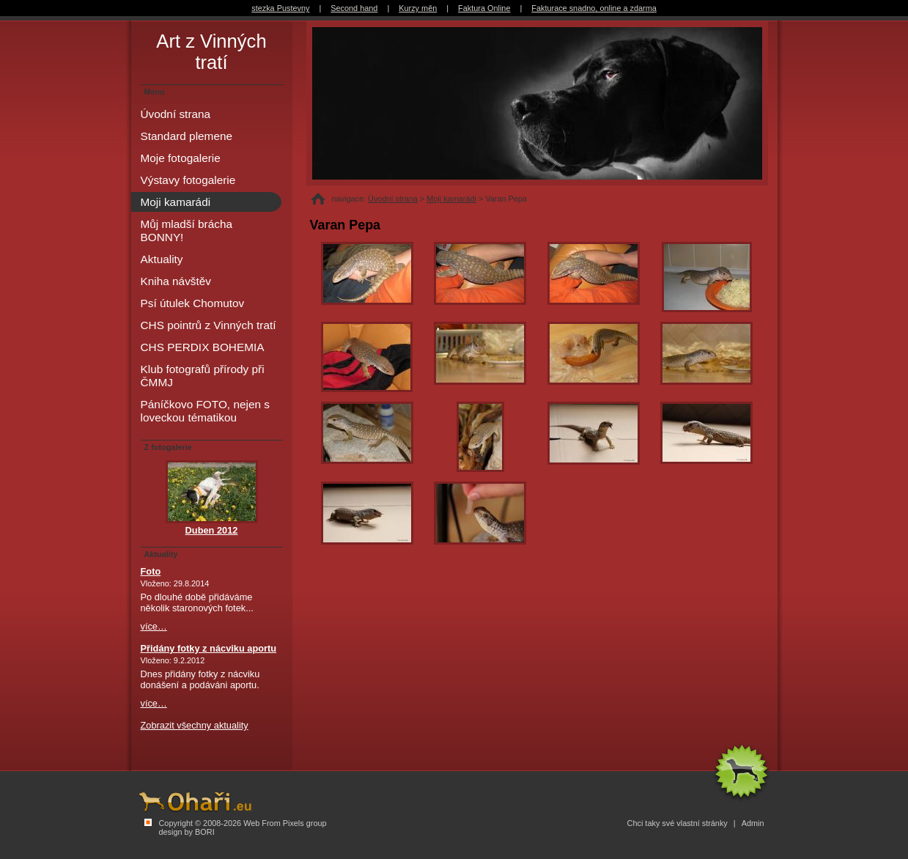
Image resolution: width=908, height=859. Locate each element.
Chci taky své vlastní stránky (677, 823)
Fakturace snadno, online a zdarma (593, 8)
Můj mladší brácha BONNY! (187, 230)
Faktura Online (484, 8)
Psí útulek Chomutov (193, 303)
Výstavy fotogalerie (188, 180)
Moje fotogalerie (181, 158)
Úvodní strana (393, 198)
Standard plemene (187, 136)
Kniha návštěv (176, 281)
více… (154, 626)
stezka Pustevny (280, 8)
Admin (753, 823)
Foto (151, 571)
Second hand (354, 8)
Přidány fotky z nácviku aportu (209, 648)
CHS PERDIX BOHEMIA (203, 347)
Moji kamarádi (451, 198)
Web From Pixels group (284, 823)
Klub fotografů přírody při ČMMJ (203, 375)
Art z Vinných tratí (211, 52)
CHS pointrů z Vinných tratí (208, 325)
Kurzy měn (418, 8)
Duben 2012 (211, 530)
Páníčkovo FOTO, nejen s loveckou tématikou (205, 411)
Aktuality (162, 259)
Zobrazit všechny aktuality (194, 725)
